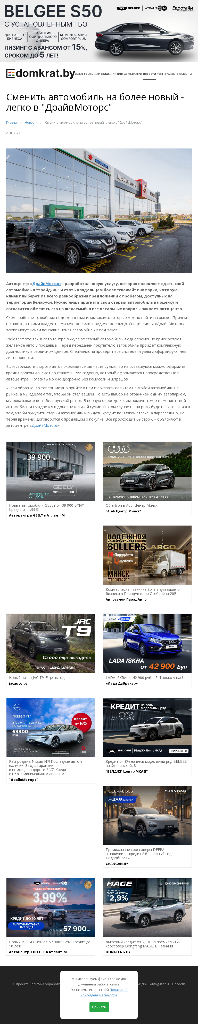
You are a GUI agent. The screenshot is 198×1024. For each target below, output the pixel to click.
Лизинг (118, 74)
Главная (12, 122)
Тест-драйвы (166, 74)
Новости (149, 74)
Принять (99, 1007)
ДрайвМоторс (46, 283)
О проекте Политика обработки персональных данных (55, 984)
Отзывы (181, 74)
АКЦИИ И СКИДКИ (100, 74)
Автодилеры (133, 74)
